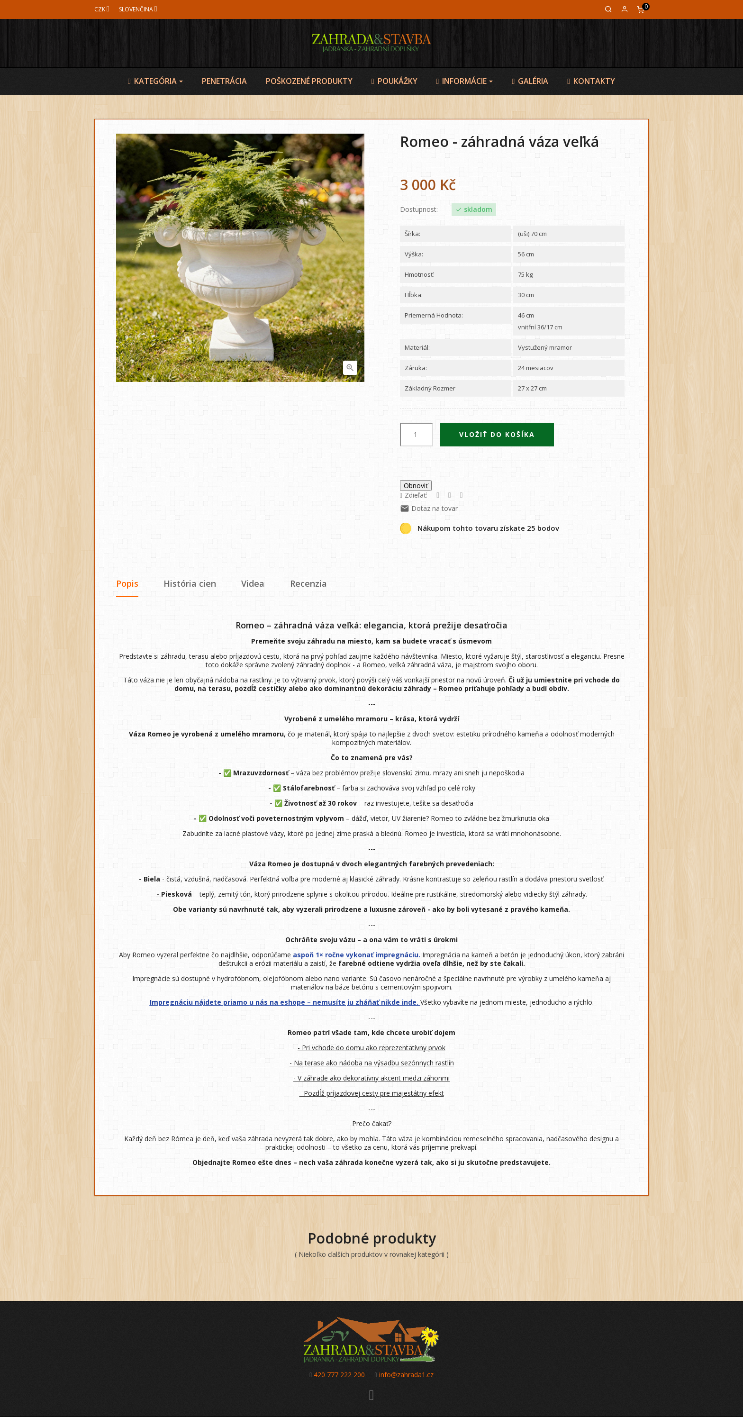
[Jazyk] (138, 9)
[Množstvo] (416, 434)
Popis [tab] (127, 583)
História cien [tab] (189, 583)
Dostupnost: (419, 209)
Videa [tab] (252, 583)
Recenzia (308, 583)
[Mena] (101, 9)
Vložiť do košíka (497, 434)
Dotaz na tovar (429, 508)
